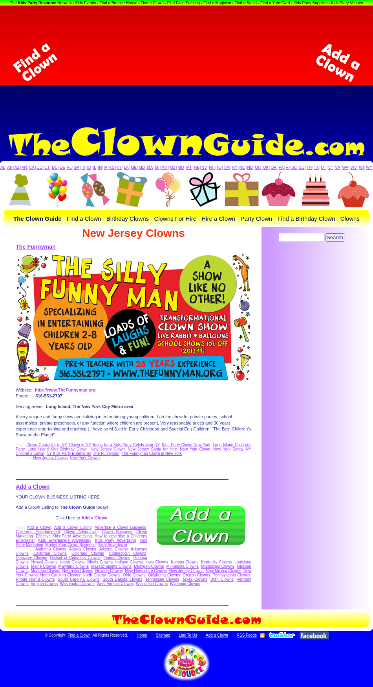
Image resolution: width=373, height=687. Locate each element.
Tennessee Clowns (162, 579)
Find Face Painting (183, 3)
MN (164, 167)
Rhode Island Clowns (35, 579)
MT (189, 167)
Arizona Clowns (113, 549)
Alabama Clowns (50, 549)
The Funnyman (36, 247)
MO (181, 167)
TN (309, 167)
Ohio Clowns (134, 575)
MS (173, 167)
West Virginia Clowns (115, 584)
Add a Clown (33, 487)
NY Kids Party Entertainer (68, 453)
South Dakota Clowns (122, 579)
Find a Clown (152, 3)
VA (337, 167)
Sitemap (163, 635)
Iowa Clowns (156, 562)
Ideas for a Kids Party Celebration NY (126, 445)
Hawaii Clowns (44, 562)
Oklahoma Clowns (164, 575)
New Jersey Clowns (50, 458)
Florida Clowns (117, 558)
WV (354, 167)
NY (234, 167)
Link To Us (188, 635)
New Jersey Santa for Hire (152, 449)
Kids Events (85, 3)
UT (323, 167)
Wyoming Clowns (185, 584)
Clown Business (117, 532)
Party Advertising (112, 545)
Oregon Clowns (196, 575)
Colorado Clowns (87, 553)
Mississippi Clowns (217, 566)
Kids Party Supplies (310, 3)
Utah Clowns (222, 579)
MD (142, 167)
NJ (219, 167)
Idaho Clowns (72, 562)
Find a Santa (245, 3)
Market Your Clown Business (70, 545)
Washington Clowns (77, 584)
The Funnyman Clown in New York (152, 453)
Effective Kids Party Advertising (64, 536)
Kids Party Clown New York (186, 445)
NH (211, 167)
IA (105, 167)
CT (47, 167)
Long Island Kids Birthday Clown (57, 449)
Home (142, 635)
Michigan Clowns (149, 566)
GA (76, 167)
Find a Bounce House (118, 3)
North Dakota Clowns (101, 575)
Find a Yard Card (275, 3)
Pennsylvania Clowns (231, 575)
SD (302, 167)
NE (196, 167)
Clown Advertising (81, 532)
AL (2, 167)
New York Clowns (85, 458)
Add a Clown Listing (73, 527)
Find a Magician (217, 3)
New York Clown (195, 449)
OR (274, 167)
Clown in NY (80, 445)
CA (32, 167)
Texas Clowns (194, 579)
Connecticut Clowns (127, 553)
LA (126, 167)
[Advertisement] (186, 62)
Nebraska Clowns (77, 571)
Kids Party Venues (347, 3)
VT (330, 167)
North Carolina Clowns (60, 575)
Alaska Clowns (82, 549)
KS (112, 167)
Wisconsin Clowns (152, 584)
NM (227, 167)
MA (150, 167)
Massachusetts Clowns (111, 566)
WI (361, 167)
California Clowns (50, 553)
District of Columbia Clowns (75, 558)
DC (54, 167)
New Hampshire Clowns (146, 571)
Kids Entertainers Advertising (64, 540)
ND (250, 167)
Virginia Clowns (44, 584)
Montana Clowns (45, 571)
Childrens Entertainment (38, 532)
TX (316, 167)
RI (287, 167)
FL (69, 167)
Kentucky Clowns (216, 562)
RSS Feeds (247, 635)
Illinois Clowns (100, 562)
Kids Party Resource (37, 3)
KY (119, 167)
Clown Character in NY (46, 445)
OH (258, 167)
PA (281, 167)
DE (62, 167)
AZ (17, 167)
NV (204, 167)
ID (89, 167)
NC (242, 167)
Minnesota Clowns (182, 566)
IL (94, 167)
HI (83, 167)
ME (134, 167)
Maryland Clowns (74, 566)
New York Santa (228, 449)
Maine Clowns (43, 566)
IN (100, 167)
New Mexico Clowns (223, 571)
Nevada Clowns (109, 571)
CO (39, 167)
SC (294, 167)
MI (157, 167)
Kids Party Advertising (115, 540)
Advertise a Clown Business (120, 527)
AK (9, 167)
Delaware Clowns (31, 558)
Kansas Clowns (184, 562)
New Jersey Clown (107, 449)
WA (345, 167)
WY (369, 167)
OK (266, 167)
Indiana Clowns (129, 562)
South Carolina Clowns (78, 579)
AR (24, 167)
